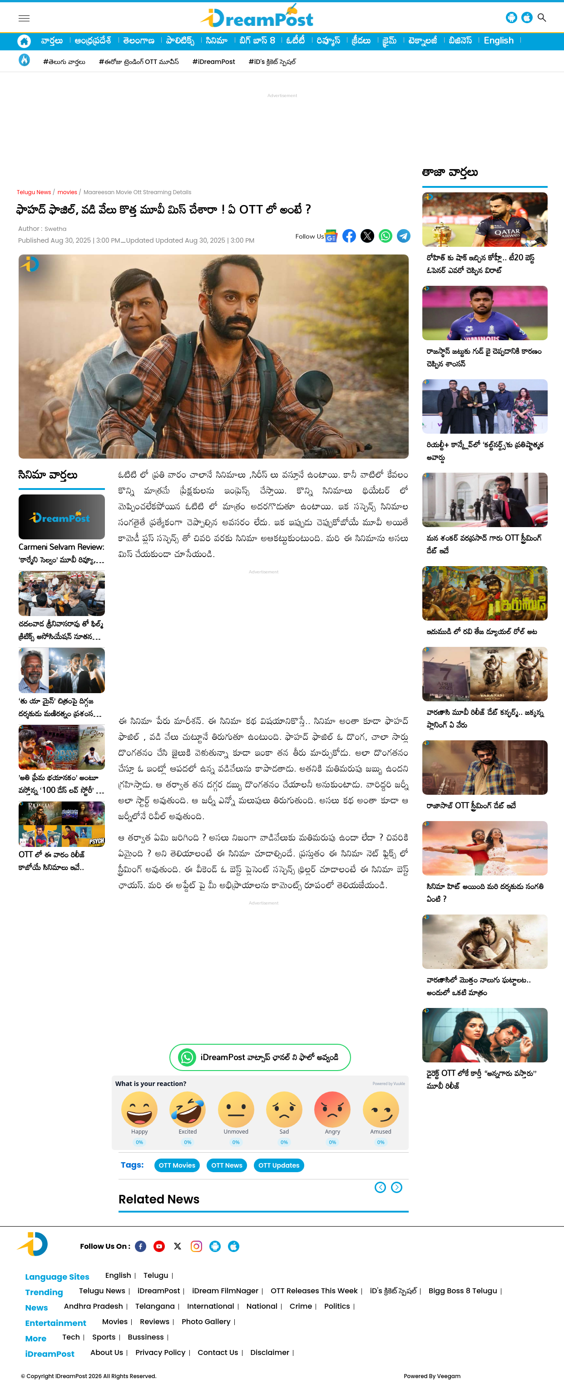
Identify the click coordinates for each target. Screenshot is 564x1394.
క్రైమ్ (390, 39)
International (210, 1307)
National (262, 1307)
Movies (115, 1322)
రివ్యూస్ (328, 39)
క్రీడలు (361, 39)
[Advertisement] (282, 120)
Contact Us (218, 1353)
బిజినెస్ (460, 39)
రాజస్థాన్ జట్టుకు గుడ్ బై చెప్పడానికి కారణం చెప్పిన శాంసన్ (484, 357)
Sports (103, 1337)
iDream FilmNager (225, 1291)
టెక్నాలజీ (423, 39)
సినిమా (217, 39)
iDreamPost (159, 1291)
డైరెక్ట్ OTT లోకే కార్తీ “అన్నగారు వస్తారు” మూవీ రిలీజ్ (481, 1079)
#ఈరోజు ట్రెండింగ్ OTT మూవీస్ (139, 61)
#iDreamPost (214, 61)
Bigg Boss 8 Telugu (463, 1291)
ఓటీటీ (296, 39)
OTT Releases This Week (314, 1291)
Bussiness (146, 1337)
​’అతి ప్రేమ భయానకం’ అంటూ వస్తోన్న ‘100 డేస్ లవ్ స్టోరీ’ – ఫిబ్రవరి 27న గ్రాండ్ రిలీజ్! (60, 784)
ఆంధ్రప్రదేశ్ (93, 39)
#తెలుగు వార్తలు (64, 61)
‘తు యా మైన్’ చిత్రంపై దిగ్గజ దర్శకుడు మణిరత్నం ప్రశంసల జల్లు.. (58, 707)
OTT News (226, 1165)
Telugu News (34, 192)
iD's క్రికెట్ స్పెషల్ (393, 1291)
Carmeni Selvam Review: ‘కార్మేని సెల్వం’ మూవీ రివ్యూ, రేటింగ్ (61, 553)
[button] (396, 1187)
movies (67, 192)
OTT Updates (278, 1165)
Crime (301, 1307)
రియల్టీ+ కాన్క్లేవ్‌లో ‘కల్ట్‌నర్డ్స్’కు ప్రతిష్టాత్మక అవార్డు (485, 451)
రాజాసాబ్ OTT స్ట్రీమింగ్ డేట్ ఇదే (471, 805)
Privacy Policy (160, 1353)
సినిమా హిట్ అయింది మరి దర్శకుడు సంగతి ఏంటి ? (485, 892)
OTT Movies (177, 1165)
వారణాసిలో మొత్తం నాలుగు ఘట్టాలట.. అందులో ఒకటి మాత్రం (479, 986)
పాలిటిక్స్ (180, 39)
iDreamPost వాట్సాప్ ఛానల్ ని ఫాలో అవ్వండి (269, 1057)
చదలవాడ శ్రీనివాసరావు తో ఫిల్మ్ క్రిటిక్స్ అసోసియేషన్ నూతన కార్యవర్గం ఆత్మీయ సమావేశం (61, 630)
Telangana (155, 1307)
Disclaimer (270, 1353)
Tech (71, 1337)
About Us (106, 1353)
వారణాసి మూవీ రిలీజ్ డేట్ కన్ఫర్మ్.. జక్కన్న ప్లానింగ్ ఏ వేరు (485, 718)
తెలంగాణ (139, 39)
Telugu (155, 1276)
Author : (42, 229)
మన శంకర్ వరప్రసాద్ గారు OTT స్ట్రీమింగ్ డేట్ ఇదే (484, 544)
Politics (337, 1307)
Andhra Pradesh (93, 1307)
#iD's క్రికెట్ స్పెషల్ (272, 61)
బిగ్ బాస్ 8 (257, 39)
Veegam (449, 1376)
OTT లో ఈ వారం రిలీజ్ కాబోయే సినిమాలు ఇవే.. (52, 861)
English (499, 39)
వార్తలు (52, 39)
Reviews (154, 1322)
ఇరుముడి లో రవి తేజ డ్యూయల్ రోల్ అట (482, 631)
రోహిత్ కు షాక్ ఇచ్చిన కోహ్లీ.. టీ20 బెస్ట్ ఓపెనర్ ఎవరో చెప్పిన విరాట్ (480, 264)
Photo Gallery (206, 1322)
